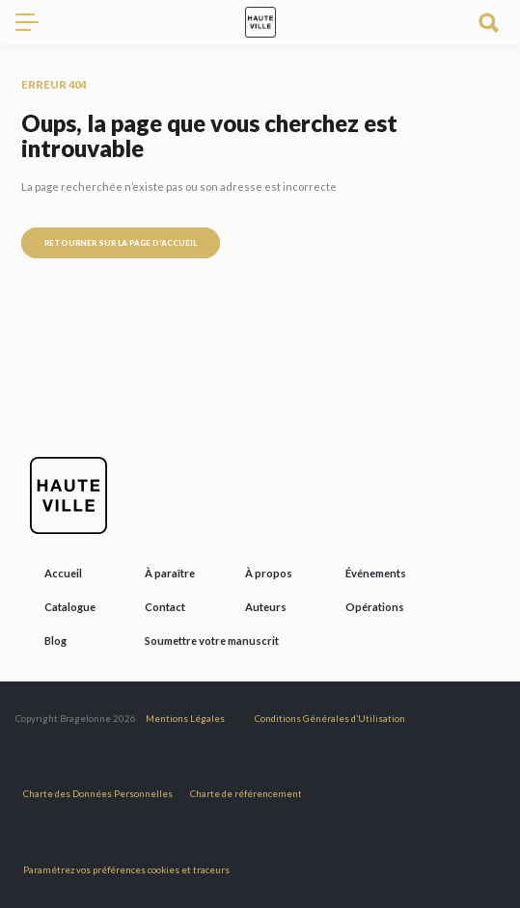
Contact (165, 607)
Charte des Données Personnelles (98, 793)
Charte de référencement (246, 793)
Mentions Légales (185, 718)
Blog (55, 640)
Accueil (63, 573)
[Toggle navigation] (34, 22)
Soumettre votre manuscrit (212, 640)
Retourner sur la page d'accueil (120, 243)
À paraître (170, 573)
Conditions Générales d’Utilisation (330, 718)
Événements (375, 573)
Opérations (374, 607)
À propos (268, 573)
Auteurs (266, 607)
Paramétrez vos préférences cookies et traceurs (126, 870)
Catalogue (70, 607)
